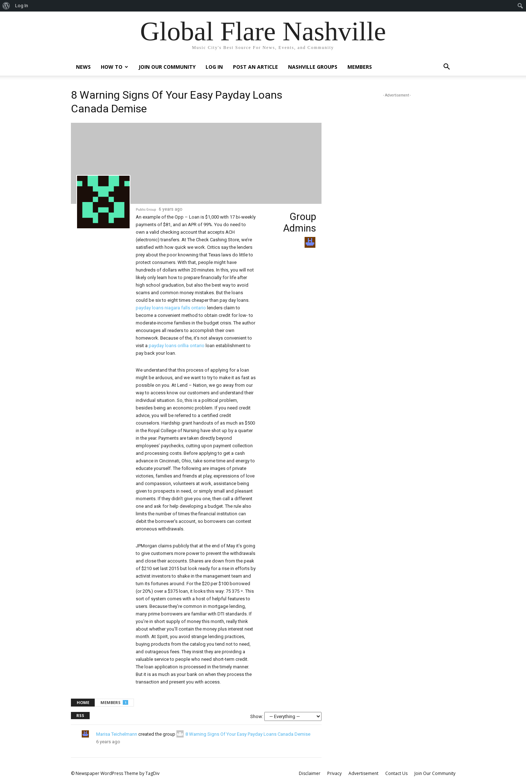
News (83, 66)
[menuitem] (6, 6)
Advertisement (363, 773)
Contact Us (396, 773)
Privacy (334, 773)
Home (83, 702)
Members (359, 66)
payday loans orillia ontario (176, 345)
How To (114, 66)
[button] (446, 67)
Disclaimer (309, 773)
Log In (214, 66)
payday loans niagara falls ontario (171, 307)
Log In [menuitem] (21, 5)
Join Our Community (167, 66)
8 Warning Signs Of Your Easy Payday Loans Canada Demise (247, 734)
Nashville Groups (312, 66)
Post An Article (255, 66)
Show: (256, 716)
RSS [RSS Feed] (80, 715)
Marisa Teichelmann (116, 734)
